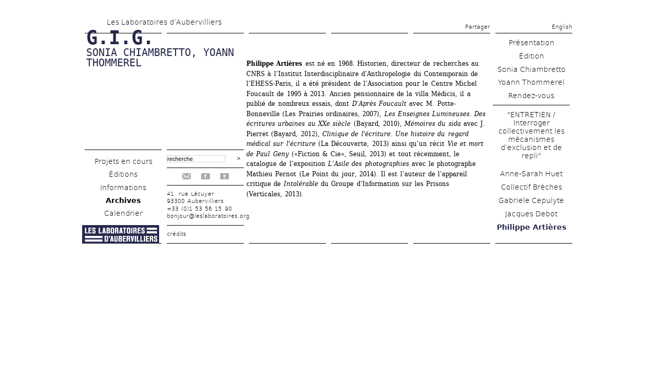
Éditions (123, 174)
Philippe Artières (531, 227)
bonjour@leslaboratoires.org (208, 216)
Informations (123, 187)
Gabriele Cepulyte (531, 200)
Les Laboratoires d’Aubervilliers (164, 22)
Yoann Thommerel (531, 82)
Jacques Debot (531, 214)
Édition (531, 56)
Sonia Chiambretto (531, 69)
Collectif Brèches (531, 187)
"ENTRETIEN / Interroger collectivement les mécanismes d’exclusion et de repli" (531, 135)
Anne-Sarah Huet (531, 174)
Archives (123, 200)
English (562, 27)
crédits (176, 234)
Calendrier (123, 213)
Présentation (531, 43)
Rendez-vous (531, 95)
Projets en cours (123, 161)
